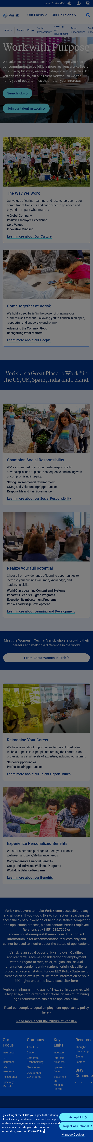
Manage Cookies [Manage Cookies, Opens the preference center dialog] (73, 1134)
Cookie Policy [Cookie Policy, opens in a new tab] (36, 1131)
